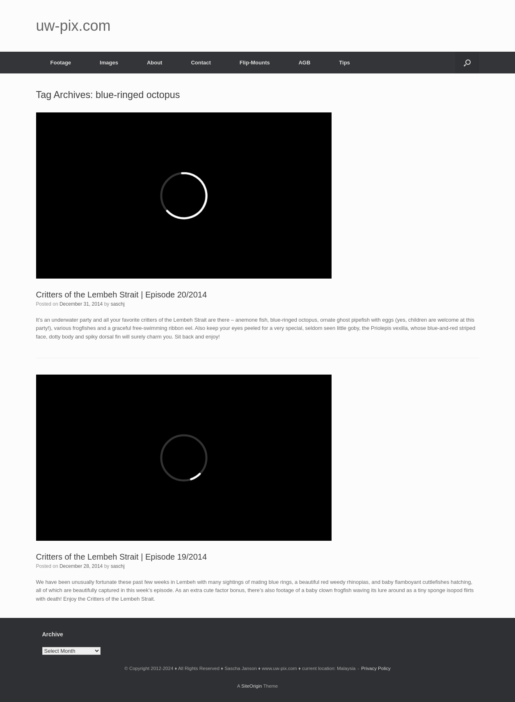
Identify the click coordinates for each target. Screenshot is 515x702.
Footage (60, 62)
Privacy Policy (376, 668)
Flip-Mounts (255, 62)
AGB (304, 62)
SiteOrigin (251, 686)
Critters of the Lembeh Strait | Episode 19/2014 (121, 556)
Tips (344, 62)
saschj (118, 304)
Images (109, 62)
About (155, 62)
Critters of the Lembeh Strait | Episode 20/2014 (121, 294)
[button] (467, 62)
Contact (201, 62)
